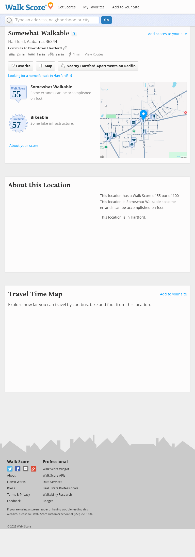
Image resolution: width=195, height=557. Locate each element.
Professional (55, 461)
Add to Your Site (125, 7)
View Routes (94, 54)
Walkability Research (57, 494)
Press (11, 488)
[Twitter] (10, 469)
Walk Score (18, 461)
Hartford (16, 41)
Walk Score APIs (54, 475)
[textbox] (56, 20)
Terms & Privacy (18, 494)
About (11, 475)
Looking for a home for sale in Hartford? (38, 76)
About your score (23, 146)
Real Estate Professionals (60, 488)
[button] (9, 20)
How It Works (16, 482)
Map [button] (45, 66)
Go (106, 20)
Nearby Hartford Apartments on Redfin (98, 65)
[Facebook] (18, 469)
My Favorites (94, 7)
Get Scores (67, 7)
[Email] (26, 469)
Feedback (14, 501)
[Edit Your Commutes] (65, 47)
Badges (48, 501)
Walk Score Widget (56, 469)
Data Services (52, 482)
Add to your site (173, 294)
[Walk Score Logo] (29, 6)
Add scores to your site (167, 34)
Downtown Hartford (45, 48)
